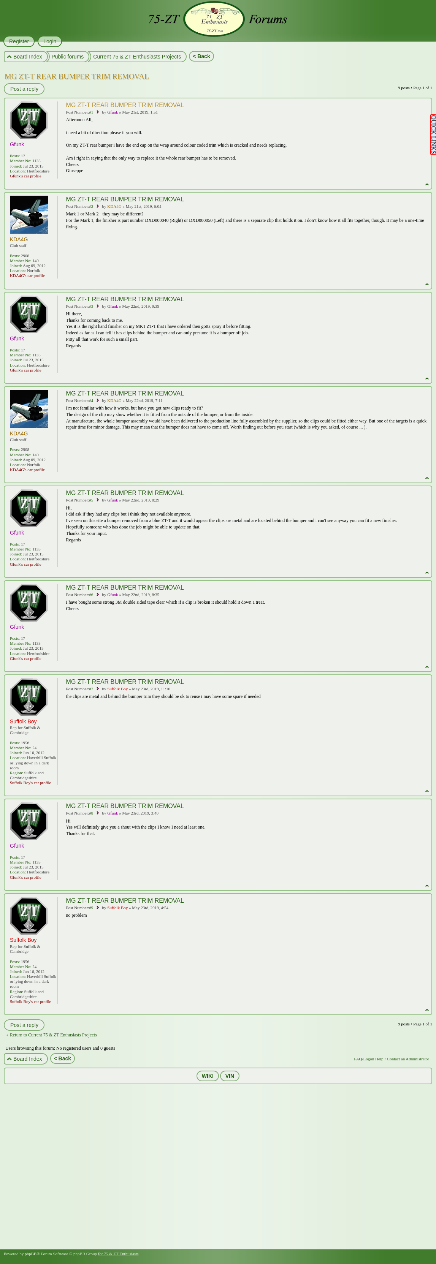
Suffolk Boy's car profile (30, 782)
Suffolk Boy (117, 689)
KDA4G (114, 206)
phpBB (30, 1253)
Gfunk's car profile (25, 176)
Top (427, 184)
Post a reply (24, 89)
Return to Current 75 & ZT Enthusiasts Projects (53, 1035)
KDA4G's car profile (27, 275)
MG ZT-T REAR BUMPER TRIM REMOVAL (77, 76)
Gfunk (112, 112)
